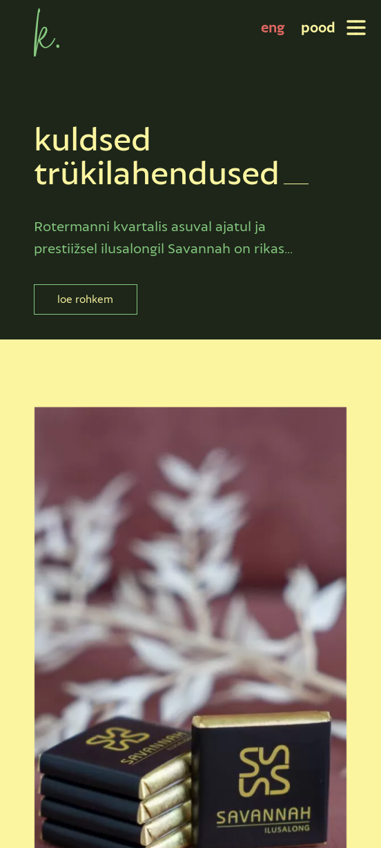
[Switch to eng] (273, 27)
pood (318, 27)
